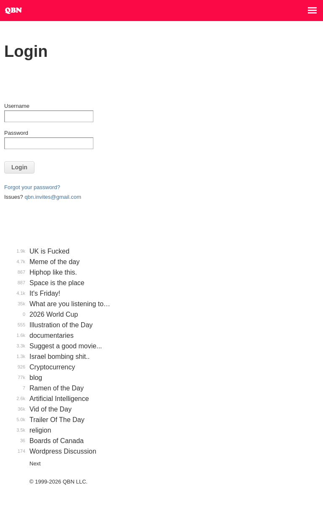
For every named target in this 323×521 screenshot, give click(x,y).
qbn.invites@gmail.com (52, 197)
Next (35, 463)
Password (16, 133)
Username (16, 106)
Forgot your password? (32, 187)
